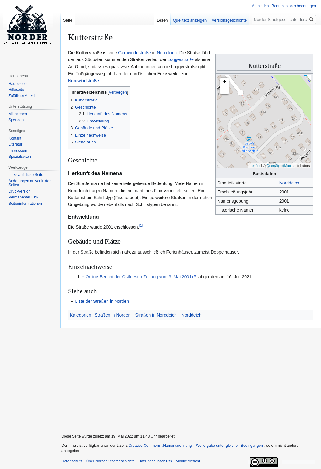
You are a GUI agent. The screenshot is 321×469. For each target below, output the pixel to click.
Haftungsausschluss (155, 461)
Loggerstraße (181, 59)
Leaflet (255, 166)
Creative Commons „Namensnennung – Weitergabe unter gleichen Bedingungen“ (196, 445)
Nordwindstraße (83, 80)
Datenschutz (71, 461)
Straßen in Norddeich (155, 314)
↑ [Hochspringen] (83, 276)
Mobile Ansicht (188, 461)
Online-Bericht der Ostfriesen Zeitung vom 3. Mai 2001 (139, 276)
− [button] (225, 90)
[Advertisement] (188, 377)
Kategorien (80, 314)
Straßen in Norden (112, 314)
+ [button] (225, 81)
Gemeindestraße (134, 52)
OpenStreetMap (278, 166)
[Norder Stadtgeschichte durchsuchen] (284, 19)
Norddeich (289, 182)
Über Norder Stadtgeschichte (110, 461)
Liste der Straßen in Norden (102, 301)
